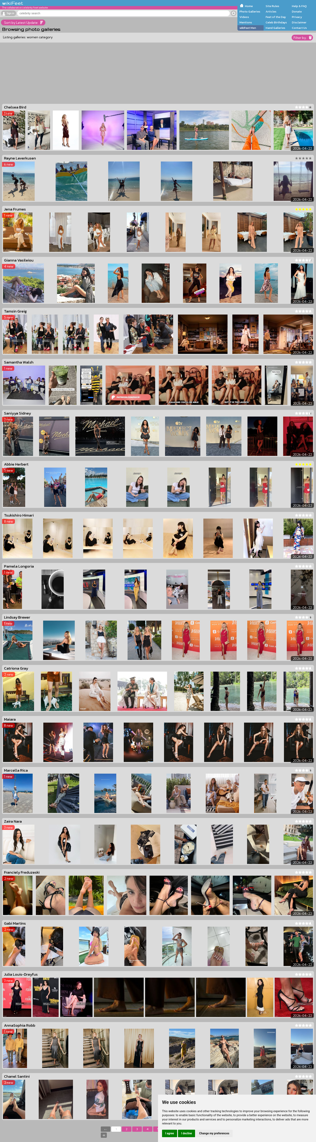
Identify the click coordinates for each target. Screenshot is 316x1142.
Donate (297, 11)
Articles (271, 11)
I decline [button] (186, 1133)
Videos (244, 17)
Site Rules (272, 6)
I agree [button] (169, 1133)
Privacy (297, 17)
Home (249, 6)
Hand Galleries (275, 28)
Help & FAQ (299, 6)
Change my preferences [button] (214, 1133)
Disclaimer (299, 22)
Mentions (245, 22)
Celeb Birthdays (276, 22)
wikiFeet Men (247, 28)
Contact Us (299, 28)
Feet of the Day (276, 17)
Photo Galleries (249, 11)
